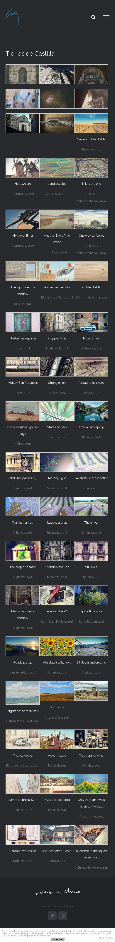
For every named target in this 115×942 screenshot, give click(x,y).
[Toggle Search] (93, 17)
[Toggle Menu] (106, 17)
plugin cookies (106, 937)
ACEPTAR (57, 939)
